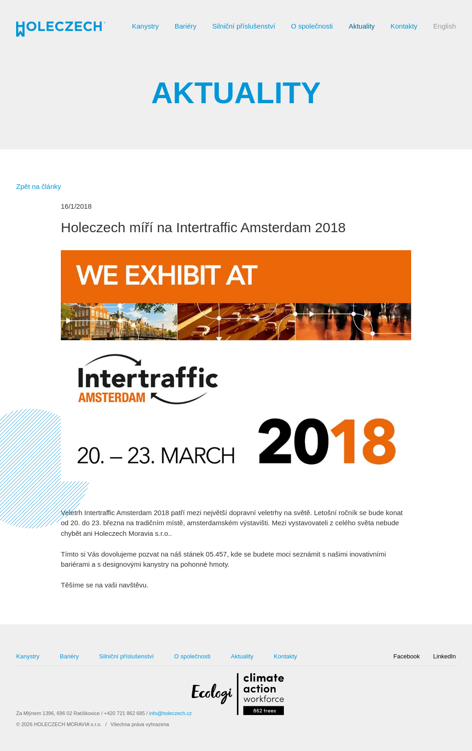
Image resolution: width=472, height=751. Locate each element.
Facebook (407, 656)
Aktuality (361, 26)
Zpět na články (38, 186)
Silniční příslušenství (243, 26)
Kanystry (145, 26)
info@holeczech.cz (170, 713)
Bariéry (186, 26)
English (444, 26)
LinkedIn (444, 656)
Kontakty (403, 26)
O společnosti (312, 26)
